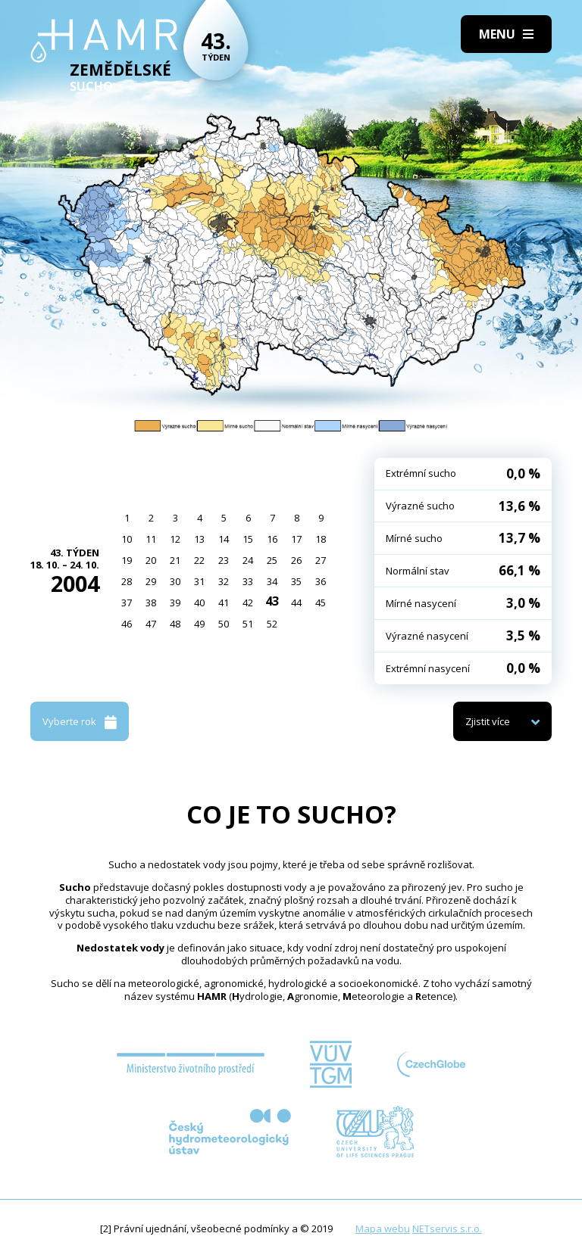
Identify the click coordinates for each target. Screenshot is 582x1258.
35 (296, 581)
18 (320, 539)
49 (199, 624)
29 (151, 581)
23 (223, 560)
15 (247, 539)
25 (272, 560)
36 (320, 581)
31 (199, 581)
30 (175, 581)
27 (320, 560)
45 (320, 602)
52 (272, 624)
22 (199, 560)
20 (151, 560)
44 (296, 602)
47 (151, 624)
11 (151, 539)
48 (175, 624)
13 (199, 539)
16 (272, 539)
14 (223, 539)
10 (126, 539)
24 (247, 560)
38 (151, 602)
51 (247, 624)
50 (223, 624)
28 (126, 581)
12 (175, 539)
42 (247, 602)
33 (247, 581)
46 (126, 624)
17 (296, 539)
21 (175, 560)
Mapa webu (382, 1228)
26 (296, 560)
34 (272, 581)
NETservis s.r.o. (447, 1228)
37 (126, 602)
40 (199, 602)
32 (223, 581)
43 (272, 601)
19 (126, 560)
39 (175, 602)
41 (223, 602)
